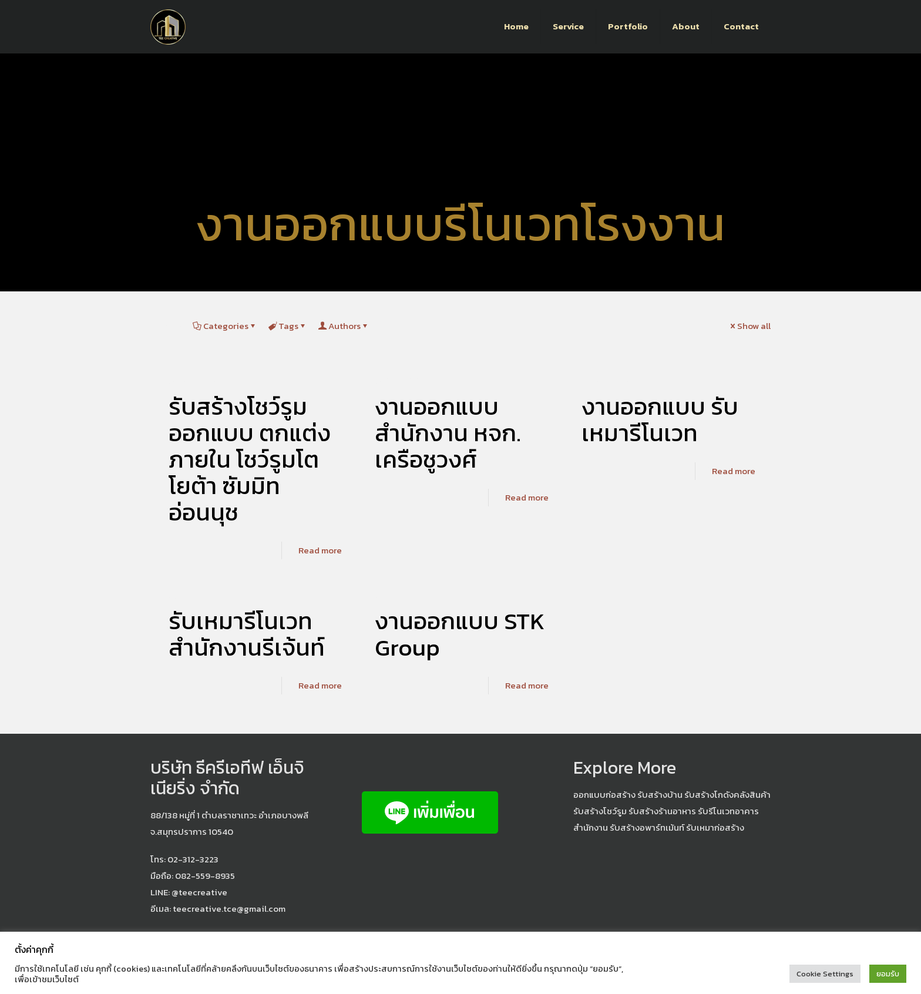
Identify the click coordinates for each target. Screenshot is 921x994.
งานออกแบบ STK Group (460, 634)
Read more (320, 550)
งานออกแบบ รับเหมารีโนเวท (659, 420)
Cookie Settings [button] (824, 973)
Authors (343, 326)
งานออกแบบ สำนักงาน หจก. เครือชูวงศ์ (448, 433)
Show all (749, 326)
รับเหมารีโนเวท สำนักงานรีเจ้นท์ (247, 634)
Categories (225, 326)
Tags (287, 326)
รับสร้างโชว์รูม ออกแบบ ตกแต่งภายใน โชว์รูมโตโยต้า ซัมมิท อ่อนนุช (250, 459)
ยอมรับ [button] (887, 973)
